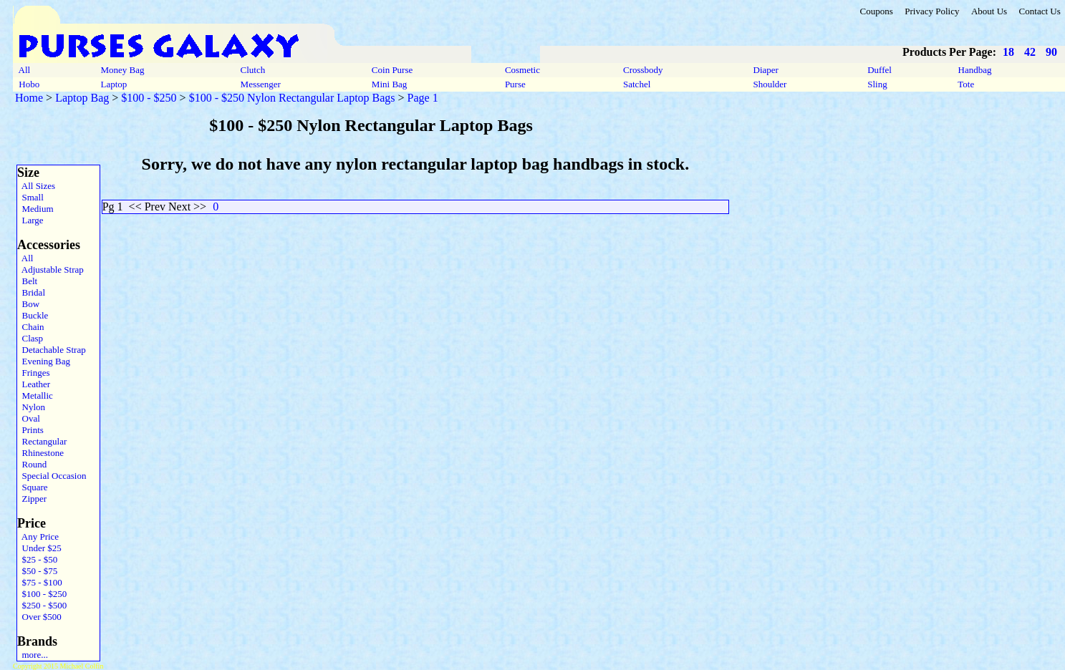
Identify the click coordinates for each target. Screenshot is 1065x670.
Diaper (766, 69)
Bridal (31, 292)
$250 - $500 (42, 605)
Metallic (35, 395)
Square (32, 487)
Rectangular (42, 441)
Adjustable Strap (50, 269)
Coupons (875, 11)
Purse (515, 84)
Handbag (974, 69)
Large (30, 220)
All (24, 69)
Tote (965, 84)
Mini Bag (390, 84)
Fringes (33, 372)
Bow (28, 303)
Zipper (32, 498)
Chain (30, 326)
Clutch (252, 69)
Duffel (879, 69)
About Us (989, 11)
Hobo (29, 84)
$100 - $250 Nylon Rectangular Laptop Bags (292, 98)
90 (1051, 52)
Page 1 (423, 98)
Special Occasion (51, 475)
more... (32, 654)
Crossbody (643, 69)
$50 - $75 (37, 570)
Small (30, 197)
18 (1008, 52)
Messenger (260, 84)
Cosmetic (523, 69)
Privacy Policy (932, 11)
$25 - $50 (37, 559)
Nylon (31, 407)
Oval (28, 418)
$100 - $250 (148, 98)
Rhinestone (40, 452)
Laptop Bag (82, 98)
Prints (30, 429)
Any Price (38, 536)
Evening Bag (43, 361)
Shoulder (770, 84)
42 (1030, 52)
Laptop (113, 84)
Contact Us (1040, 11)
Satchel (637, 84)
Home (29, 98)
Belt (27, 281)
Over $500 (39, 616)
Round (32, 464)
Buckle (32, 315)
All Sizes (36, 185)
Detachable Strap (51, 349)
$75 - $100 (39, 582)
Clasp (30, 338)
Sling (877, 84)
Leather (33, 384)
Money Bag (122, 69)
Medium (35, 208)
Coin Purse (392, 69)
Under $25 (39, 548)
